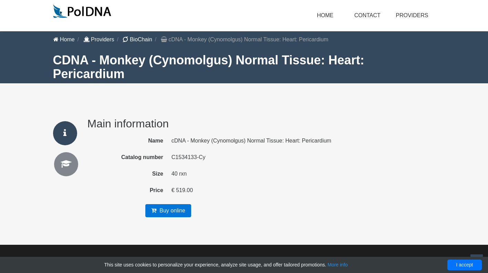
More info (337, 264)
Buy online (168, 210)
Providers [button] (412, 15)
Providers (98, 39)
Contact (367, 15)
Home (325, 15)
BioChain (137, 39)
